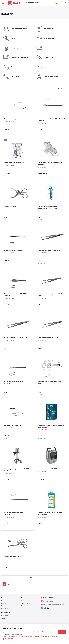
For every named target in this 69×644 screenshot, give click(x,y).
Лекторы (3, 618)
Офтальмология (49, 38)
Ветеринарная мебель (51, 76)
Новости (3, 606)
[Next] (64, 584)
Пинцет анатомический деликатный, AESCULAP (15, 382)
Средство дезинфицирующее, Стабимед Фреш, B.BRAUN (50, 514)
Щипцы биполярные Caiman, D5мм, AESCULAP (15, 514)
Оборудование (49, 48)
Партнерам (4, 608)
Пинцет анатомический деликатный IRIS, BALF (51, 295)
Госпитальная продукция (19, 29)
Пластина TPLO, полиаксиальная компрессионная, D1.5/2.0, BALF (48, 207)
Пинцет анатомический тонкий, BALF (50, 338)
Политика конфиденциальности (11, 636)
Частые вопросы (26, 603)
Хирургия (14, 38)
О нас (3, 598)
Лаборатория (15, 48)
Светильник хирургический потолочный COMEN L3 (51, 164)
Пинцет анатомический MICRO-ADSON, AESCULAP (16, 295)
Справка (24, 598)
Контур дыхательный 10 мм (13, 425)
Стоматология (48, 57)
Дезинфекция (48, 29)
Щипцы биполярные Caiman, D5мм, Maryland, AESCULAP (49, 120)
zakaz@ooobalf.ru (48, 601)
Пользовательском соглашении (31, 640)
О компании (5, 601)
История (3, 603)
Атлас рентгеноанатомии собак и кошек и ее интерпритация (51, 426)
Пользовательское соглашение (42, 636)
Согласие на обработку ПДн (27, 636)
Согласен (61, 631)
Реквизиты (24, 606)
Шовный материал (50, 67)
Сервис (23, 601)
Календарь (4, 615)
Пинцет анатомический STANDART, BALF (17, 338)
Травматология (16, 67)
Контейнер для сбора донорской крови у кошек (51, 382)
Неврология (15, 76)
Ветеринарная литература (19, 57)
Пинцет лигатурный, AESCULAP (14, 250)
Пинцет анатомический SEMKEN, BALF (50, 250)
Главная (3, 9)
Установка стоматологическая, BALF (15, 163)
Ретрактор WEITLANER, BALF (13, 556)
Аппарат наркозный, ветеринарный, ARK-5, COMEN (17, 470)
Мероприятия (5, 612)
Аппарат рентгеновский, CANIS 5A (49, 469)
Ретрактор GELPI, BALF (11, 206)
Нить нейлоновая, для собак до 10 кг (16, 119)
